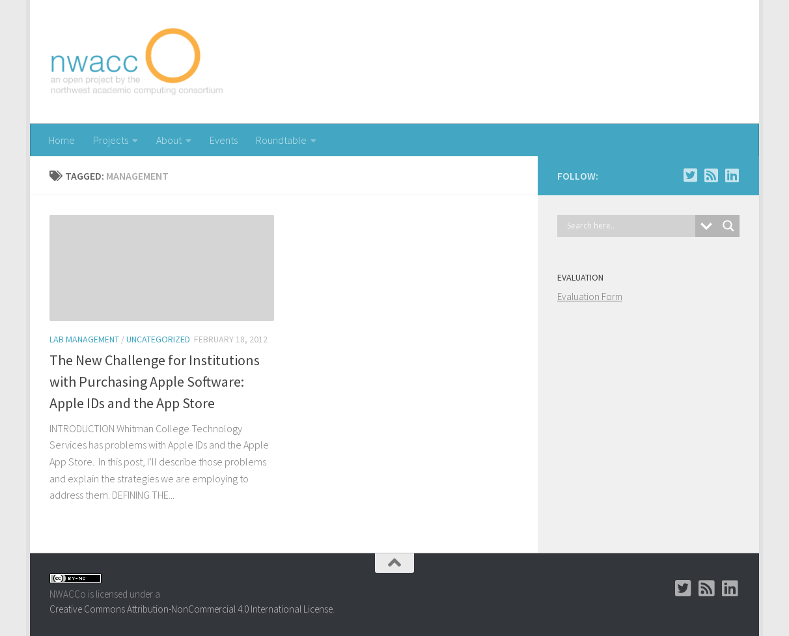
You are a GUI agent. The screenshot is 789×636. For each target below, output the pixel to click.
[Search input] (629, 226)
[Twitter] (690, 175)
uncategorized (158, 339)
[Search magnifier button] (728, 226)
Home (62, 139)
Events (224, 139)
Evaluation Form (589, 296)
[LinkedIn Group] (732, 175)
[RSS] (711, 175)
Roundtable (281, 139)
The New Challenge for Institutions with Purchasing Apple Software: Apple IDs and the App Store (154, 381)
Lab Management (84, 339)
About (169, 139)
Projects (110, 139)
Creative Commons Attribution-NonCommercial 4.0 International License (191, 609)
